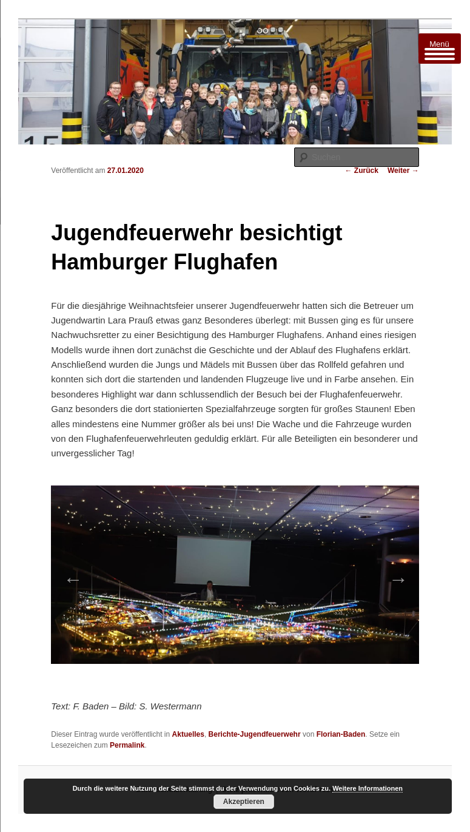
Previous (69, 575)
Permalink (127, 745)
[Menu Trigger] (439, 48)
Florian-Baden (341, 734)
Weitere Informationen (367, 788)
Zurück (361, 170)
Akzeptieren (243, 801)
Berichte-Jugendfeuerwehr (255, 734)
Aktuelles (188, 734)
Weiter (403, 170)
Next (395, 575)
